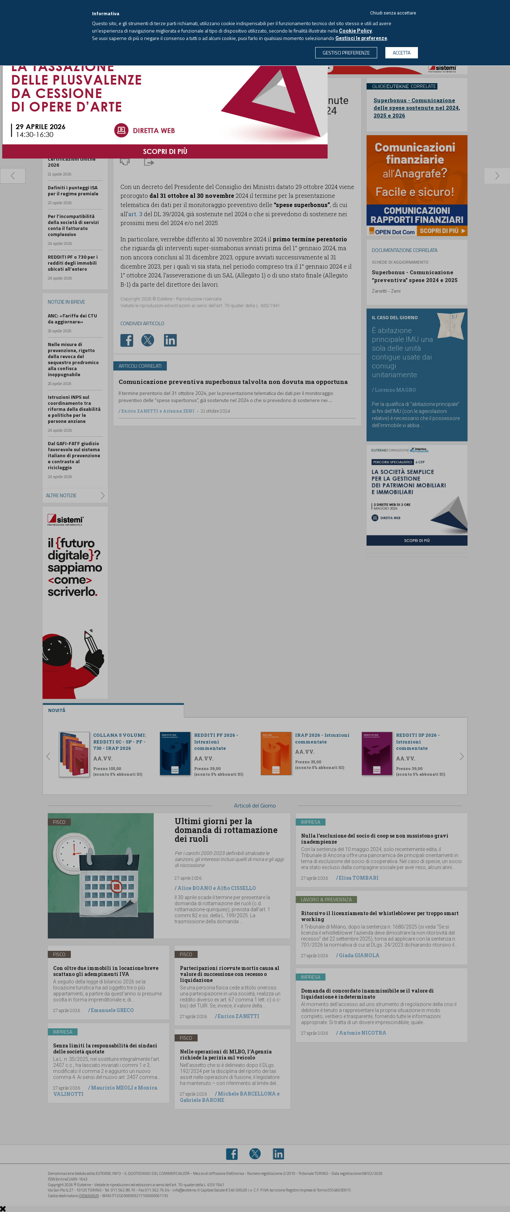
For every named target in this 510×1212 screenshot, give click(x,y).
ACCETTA (401, 52)
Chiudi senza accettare (393, 13)
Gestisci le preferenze (361, 38)
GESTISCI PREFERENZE (346, 52)
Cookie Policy (355, 31)
